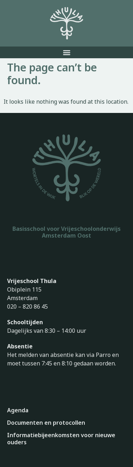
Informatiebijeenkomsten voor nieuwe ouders (61, 438)
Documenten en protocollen (46, 422)
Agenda (17, 410)
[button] (66, 52)
